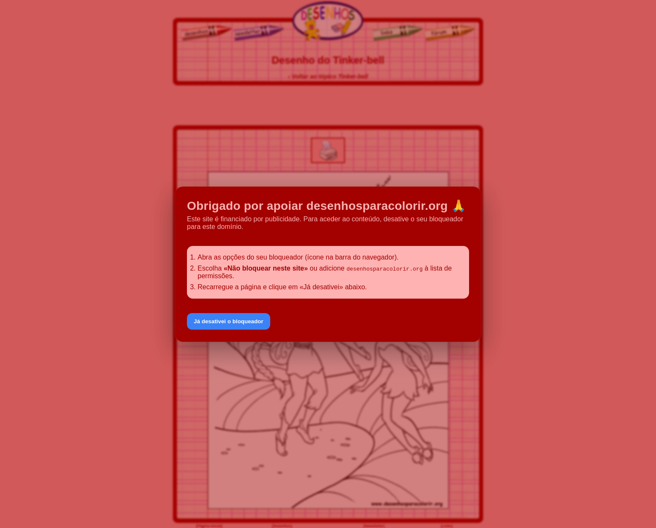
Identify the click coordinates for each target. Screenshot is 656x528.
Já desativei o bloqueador (228, 321)
